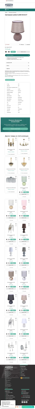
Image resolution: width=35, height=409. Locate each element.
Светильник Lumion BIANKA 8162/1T (24, 236)
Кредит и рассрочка (9, 398)
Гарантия (18, 68)
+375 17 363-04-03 (26, 397)
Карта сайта (23, 375)
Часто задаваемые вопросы (10, 400)
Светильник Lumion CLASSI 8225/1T (24, 212)
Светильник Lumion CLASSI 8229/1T (11, 283)
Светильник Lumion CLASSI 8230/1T (24, 283)
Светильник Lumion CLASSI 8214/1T (11, 307)
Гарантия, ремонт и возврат (10, 397)
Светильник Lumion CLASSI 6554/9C (24, 149)
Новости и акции (23, 368)
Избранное (21, 44)
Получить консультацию (15, 129)
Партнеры (22, 374)
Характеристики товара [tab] (10, 79)
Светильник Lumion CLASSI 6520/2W (11, 236)
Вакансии (22, 371)
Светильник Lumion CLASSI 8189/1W (11, 354)
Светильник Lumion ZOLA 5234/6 (24, 169)
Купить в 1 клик (23, 51)
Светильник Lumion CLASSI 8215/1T (24, 307)
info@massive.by (25, 394)
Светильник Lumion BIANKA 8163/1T (11, 259)
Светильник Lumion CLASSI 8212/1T (24, 330)
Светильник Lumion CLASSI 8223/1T (24, 188)
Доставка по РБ (18, 62)
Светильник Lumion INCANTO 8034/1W (24, 354)
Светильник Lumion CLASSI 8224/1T (11, 212)
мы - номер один (24, 378)
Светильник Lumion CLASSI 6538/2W (11, 150)
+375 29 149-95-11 (10, 0)
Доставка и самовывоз (9, 395)
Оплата (18, 65)
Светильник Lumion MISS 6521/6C (11, 188)
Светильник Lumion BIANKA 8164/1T (24, 259)
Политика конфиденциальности (8, 389)
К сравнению (27, 44)
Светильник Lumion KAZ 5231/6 (11, 169)
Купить (13, 51)
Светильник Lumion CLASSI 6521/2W (11, 330)
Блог (21, 372)
